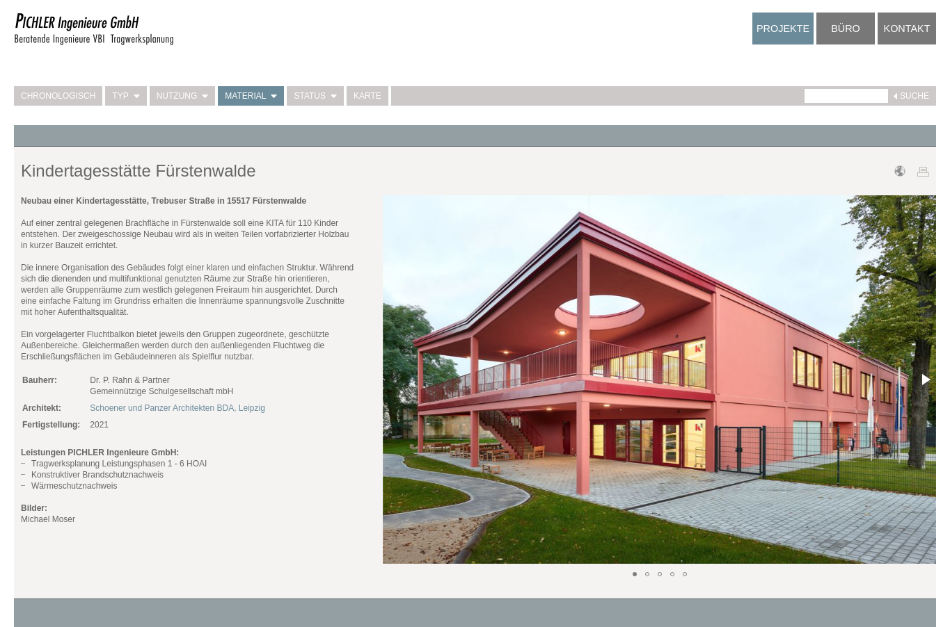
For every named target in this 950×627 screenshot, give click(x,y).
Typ (125, 96)
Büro (845, 28)
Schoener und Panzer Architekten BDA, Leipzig (177, 408)
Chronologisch (58, 96)
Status (315, 96)
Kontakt (907, 28)
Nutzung (183, 96)
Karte (367, 96)
